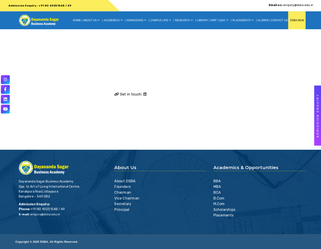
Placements (223, 215)
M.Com (219, 204)
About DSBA (124, 181)
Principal (121, 210)
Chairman (122, 192)
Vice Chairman (126, 198)
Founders (122, 187)
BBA (217, 181)
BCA (217, 192)
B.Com (219, 198)
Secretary (122, 204)
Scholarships (224, 210)
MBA (217, 187)
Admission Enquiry (317, 116)
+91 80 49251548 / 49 (48, 209)
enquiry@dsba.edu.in (291, 5)
